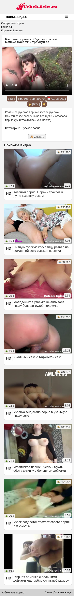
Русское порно (31, 128)
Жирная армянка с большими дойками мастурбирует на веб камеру (41, 578)
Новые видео (16, 17)
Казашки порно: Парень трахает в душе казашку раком (38, 194)
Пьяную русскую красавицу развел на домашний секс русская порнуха (41, 248)
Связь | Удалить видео (58, 592)
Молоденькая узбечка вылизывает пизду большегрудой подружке (38, 303)
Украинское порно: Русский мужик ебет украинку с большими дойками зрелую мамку (39, 470)
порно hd (6, 26)
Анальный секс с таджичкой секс (37, 357)
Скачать (37, 137)
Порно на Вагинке (11, 30)
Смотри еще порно (12, 23)
